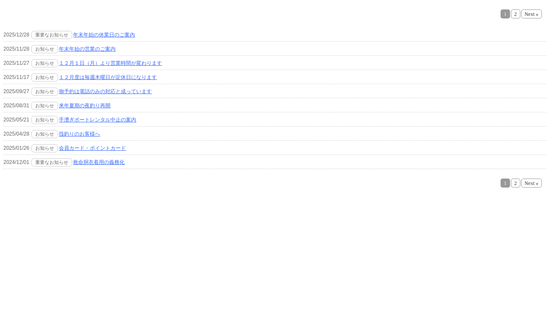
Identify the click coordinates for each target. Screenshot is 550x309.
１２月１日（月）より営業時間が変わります (110, 63)
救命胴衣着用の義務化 (99, 162)
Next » (531, 14)
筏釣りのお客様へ (79, 134)
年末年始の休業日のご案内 (104, 35)
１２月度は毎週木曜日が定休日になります (108, 77)
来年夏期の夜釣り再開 (84, 106)
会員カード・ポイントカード (92, 148)
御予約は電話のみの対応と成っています (105, 91)
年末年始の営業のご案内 (87, 49)
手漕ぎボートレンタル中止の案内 (97, 120)
